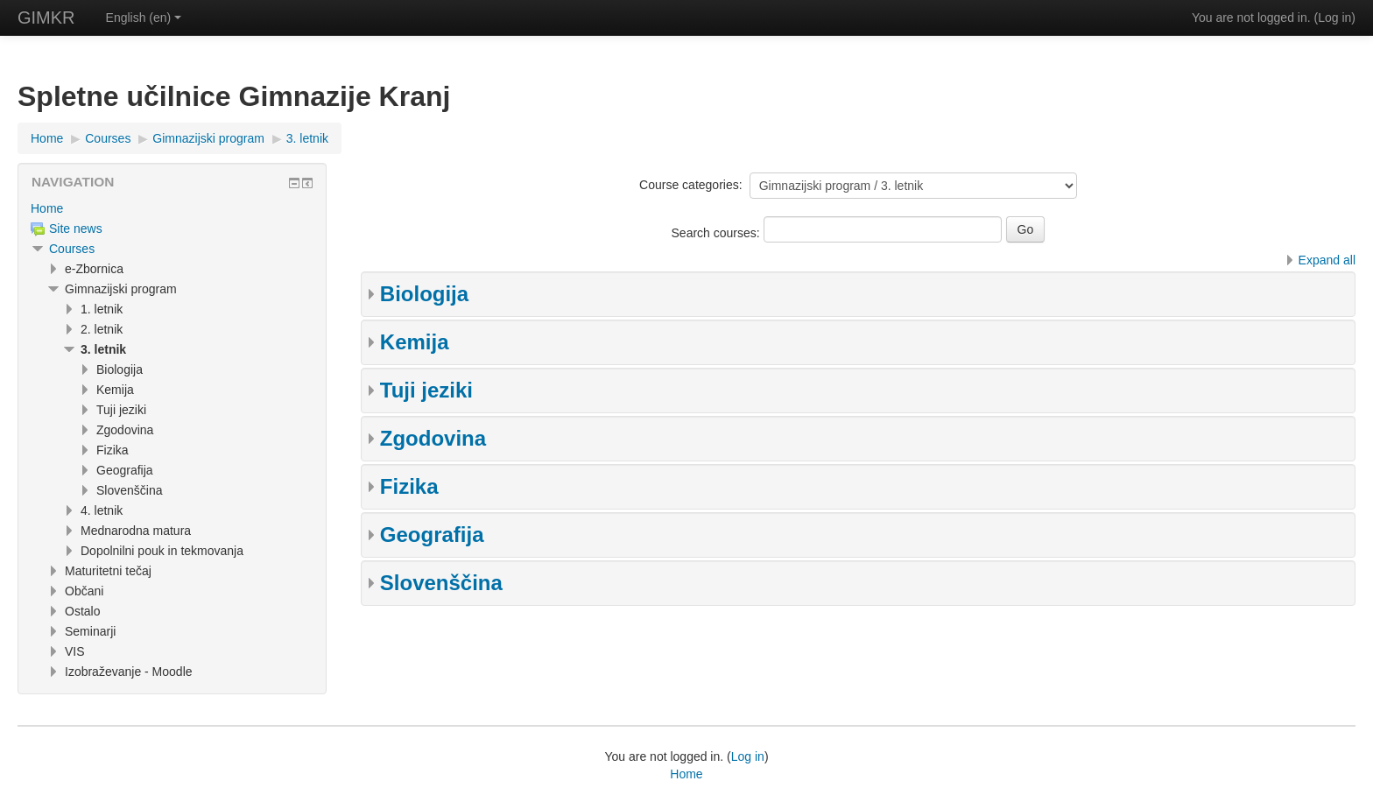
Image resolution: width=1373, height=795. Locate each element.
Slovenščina (441, 582)
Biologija (424, 294)
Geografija (432, 534)
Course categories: (691, 185)
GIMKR (46, 17)
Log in (1334, 18)
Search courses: (718, 233)
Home (47, 208)
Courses (72, 249)
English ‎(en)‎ (144, 18)
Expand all (1327, 260)
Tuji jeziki (426, 390)
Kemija (414, 342)
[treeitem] (172, 208)
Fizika (409, 486)
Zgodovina (433, 438)
